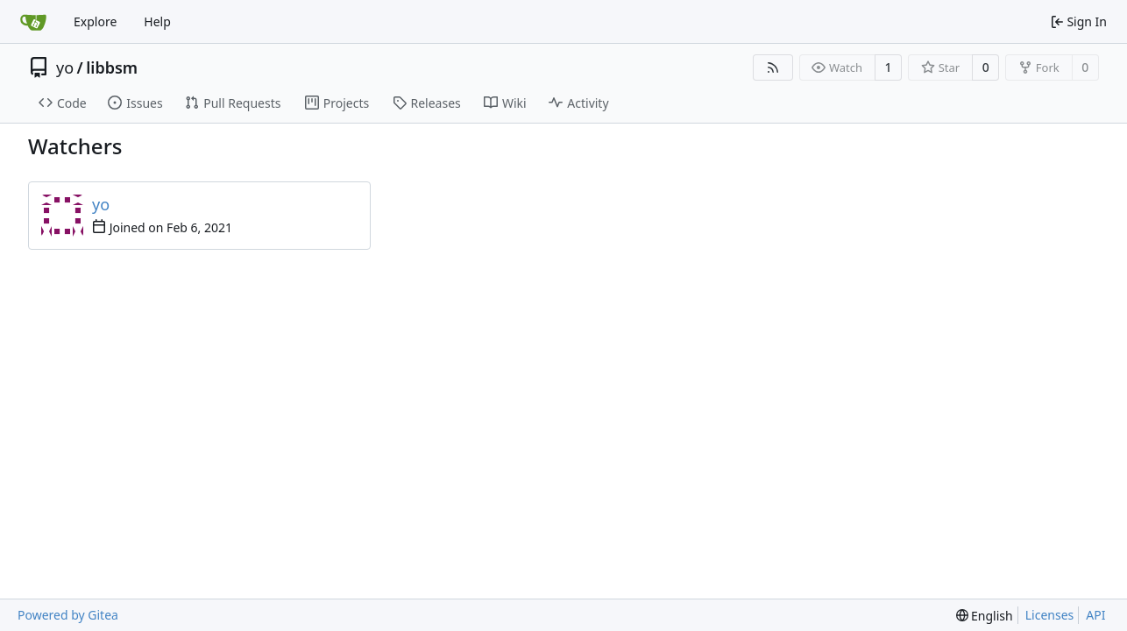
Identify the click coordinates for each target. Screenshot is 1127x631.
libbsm (112, 67)
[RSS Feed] (773, 67)
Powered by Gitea (68, 614)
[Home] (33, 22)
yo (65, 67)
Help (157, 21)
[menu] (984, 615)
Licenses (1049, 614)
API (1095, 614)
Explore (95, 21)
